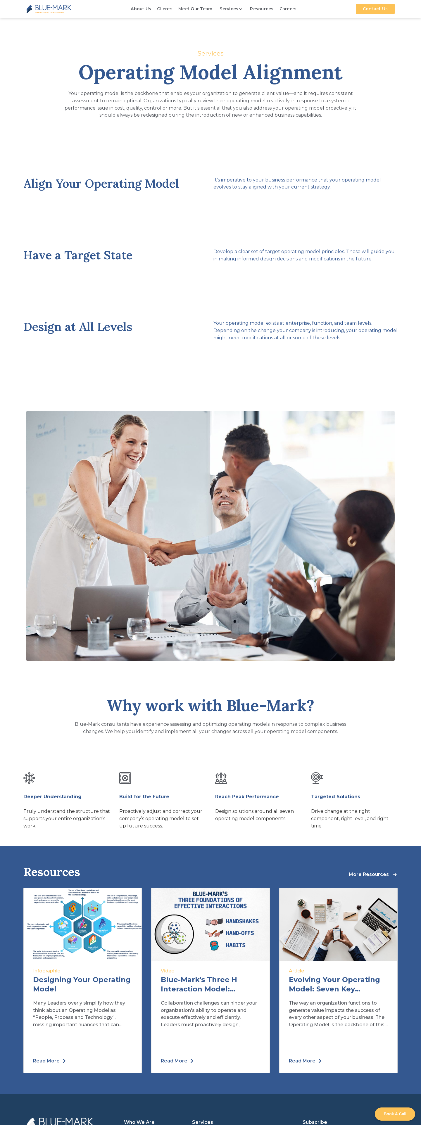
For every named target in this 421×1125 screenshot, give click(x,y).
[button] (231, 9)
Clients (164, 8)
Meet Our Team (195, 8)
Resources (261, 8)
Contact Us (375, 8)
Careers (288, 8)
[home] (49, 9)
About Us (141, 8)
